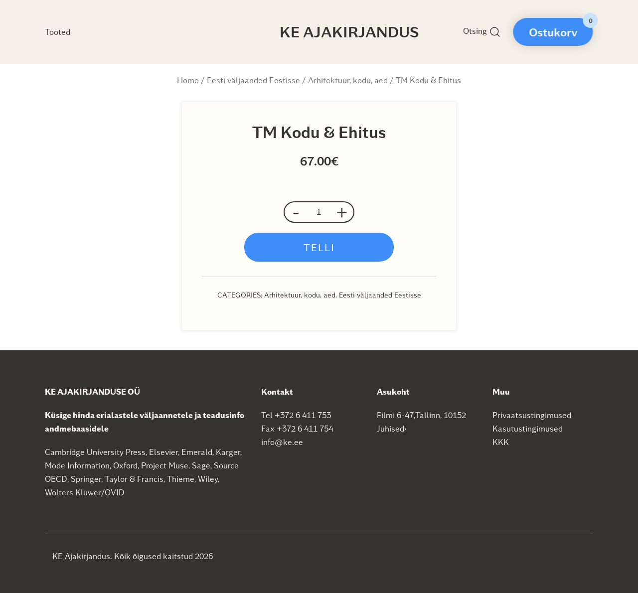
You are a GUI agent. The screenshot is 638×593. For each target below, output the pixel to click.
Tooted (57, 31)
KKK (500, 441)
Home (188, 80)
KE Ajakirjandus (349, 31)
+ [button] (342, 212)
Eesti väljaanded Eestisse (253, 80)
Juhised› (392, 428)
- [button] (296, 212)
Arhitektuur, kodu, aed (348, 80)
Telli (319, 247)
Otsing (482, 32)
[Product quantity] (319, 212)
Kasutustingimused (527, 428)
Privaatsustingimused (531, 415)
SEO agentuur (293, 555)
